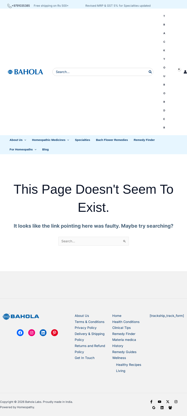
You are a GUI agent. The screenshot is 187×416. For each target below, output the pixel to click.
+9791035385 (18, 5)
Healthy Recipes (128, 365)
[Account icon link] (185, 72)
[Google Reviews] (154, 407)
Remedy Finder (123, 334)
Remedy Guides (124, 352)
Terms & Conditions (89, 322)
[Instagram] (176, 401)
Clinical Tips (121, 328)
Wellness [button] (119, 358)
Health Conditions (126, 322)
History (117, 346)
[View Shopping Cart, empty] (176, 72)
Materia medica (124, 340)
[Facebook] (151, 401)
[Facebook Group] (170, 407)
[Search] (150, 72)
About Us (82, 316)
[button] (18, 140)
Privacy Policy (86, 328)
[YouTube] (159, 401)
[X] (167, 401)
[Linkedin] (162, 407)
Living (120, 371)
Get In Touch (85, 358)
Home (116, 316)
